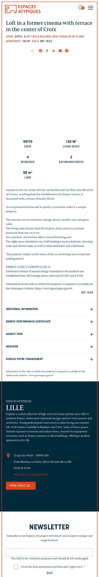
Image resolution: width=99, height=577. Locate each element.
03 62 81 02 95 (22, 468)
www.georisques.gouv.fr (41, 375)
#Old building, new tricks (50, 36)
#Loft (28, 36)
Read (50, 572)
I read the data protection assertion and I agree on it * (53, 566)
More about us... (21, 485)
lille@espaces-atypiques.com (31, 474)
